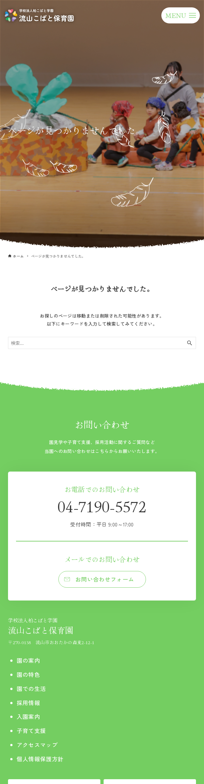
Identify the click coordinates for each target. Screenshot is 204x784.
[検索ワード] (102, 343)
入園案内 (28, 716)
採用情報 (28, 703)
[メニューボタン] (180, 15)
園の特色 (28, 674)
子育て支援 (31, 731)
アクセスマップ (37, 745)
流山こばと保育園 (51, 626)
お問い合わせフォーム (104, 579)
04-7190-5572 (102, 511)
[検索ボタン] (189, 343)
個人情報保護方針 (40, 759)
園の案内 (28, 660)
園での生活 (31, 689)
